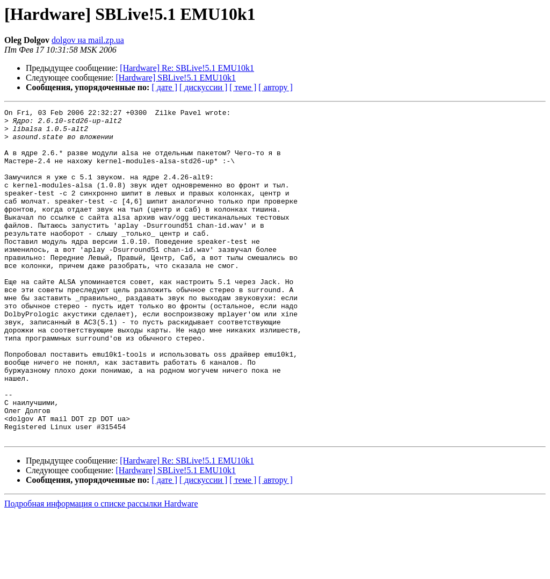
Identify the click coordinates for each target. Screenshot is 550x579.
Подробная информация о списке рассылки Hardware (101, 569)
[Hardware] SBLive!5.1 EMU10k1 (176, 77)
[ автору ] (275, 87)
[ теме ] (242, 87)
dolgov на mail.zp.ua (88, 40)
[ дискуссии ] (203, 87)
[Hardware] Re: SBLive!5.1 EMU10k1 (187, 68)
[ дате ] (164, 87)
